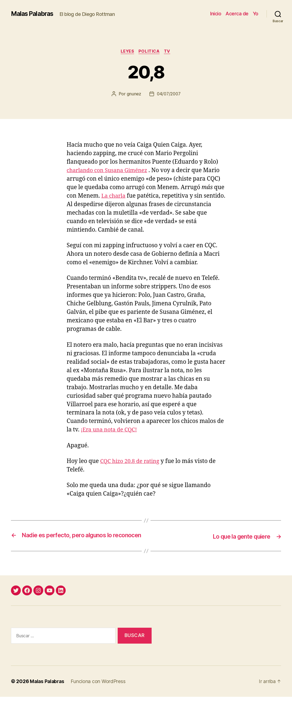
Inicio (215, 13)
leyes (127, 51)
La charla (114, 196)
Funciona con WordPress (99, 689)
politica (149, 51)
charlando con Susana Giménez (109, 171)
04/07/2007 (168, 94)
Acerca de (236, 13)
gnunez (133, 94)
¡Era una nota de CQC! (110, 430)
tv (169, 51)
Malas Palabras (34, 13)
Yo (255, 13)
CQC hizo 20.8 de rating (131, 461)
